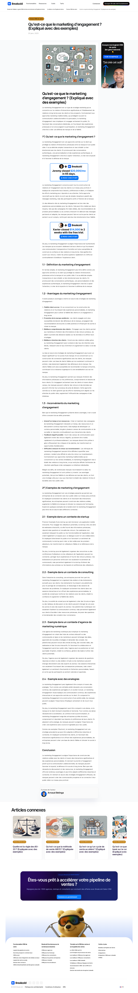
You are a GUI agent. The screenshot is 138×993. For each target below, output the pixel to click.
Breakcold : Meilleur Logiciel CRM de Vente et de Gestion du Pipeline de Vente (26, 9)
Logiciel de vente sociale (20, 960)
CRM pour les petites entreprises (51, 957)
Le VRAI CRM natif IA (76, 950)
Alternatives (101, 950)
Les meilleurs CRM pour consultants (80, 957)
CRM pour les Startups (48, 952)
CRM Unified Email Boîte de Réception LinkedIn (26, 965)
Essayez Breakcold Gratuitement (116, 4)
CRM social (16, 955)
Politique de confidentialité (34, 987)
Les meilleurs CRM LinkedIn (77, 960)
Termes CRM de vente (71, 9)
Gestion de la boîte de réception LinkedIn (81, 970)
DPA (64, 987)
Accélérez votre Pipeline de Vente (55, 9)
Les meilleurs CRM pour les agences (80, 955)
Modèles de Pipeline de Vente (106, 947)
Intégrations (101, 953)
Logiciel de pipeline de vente (21, 950)
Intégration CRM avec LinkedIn (107, 955)
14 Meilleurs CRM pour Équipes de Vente (81, 963)
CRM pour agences (47, 950)
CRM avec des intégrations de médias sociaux (26, 957)
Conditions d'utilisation (53, 987)
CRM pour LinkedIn (47, 960)
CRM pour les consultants (49, 955)
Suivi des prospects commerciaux (22, 952)
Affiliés (100, 957)
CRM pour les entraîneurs (49, 962)
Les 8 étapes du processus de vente (80, 952)
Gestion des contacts (19, 962)
